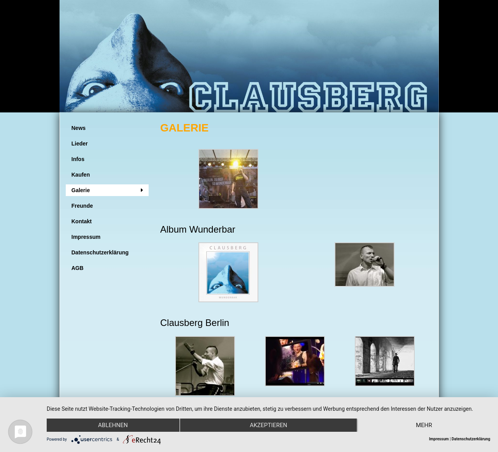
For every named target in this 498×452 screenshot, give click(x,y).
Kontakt (82, 221)
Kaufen (81, 175)
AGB (78, 268)
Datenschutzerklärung (100, 252)
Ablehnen (113, 425)
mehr (424, 425)
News (79, 128)
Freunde (82, 206)
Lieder (80, 143)
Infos (78, 159)
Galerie (81, 190)
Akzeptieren (268, 425)
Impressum (86, 237)
